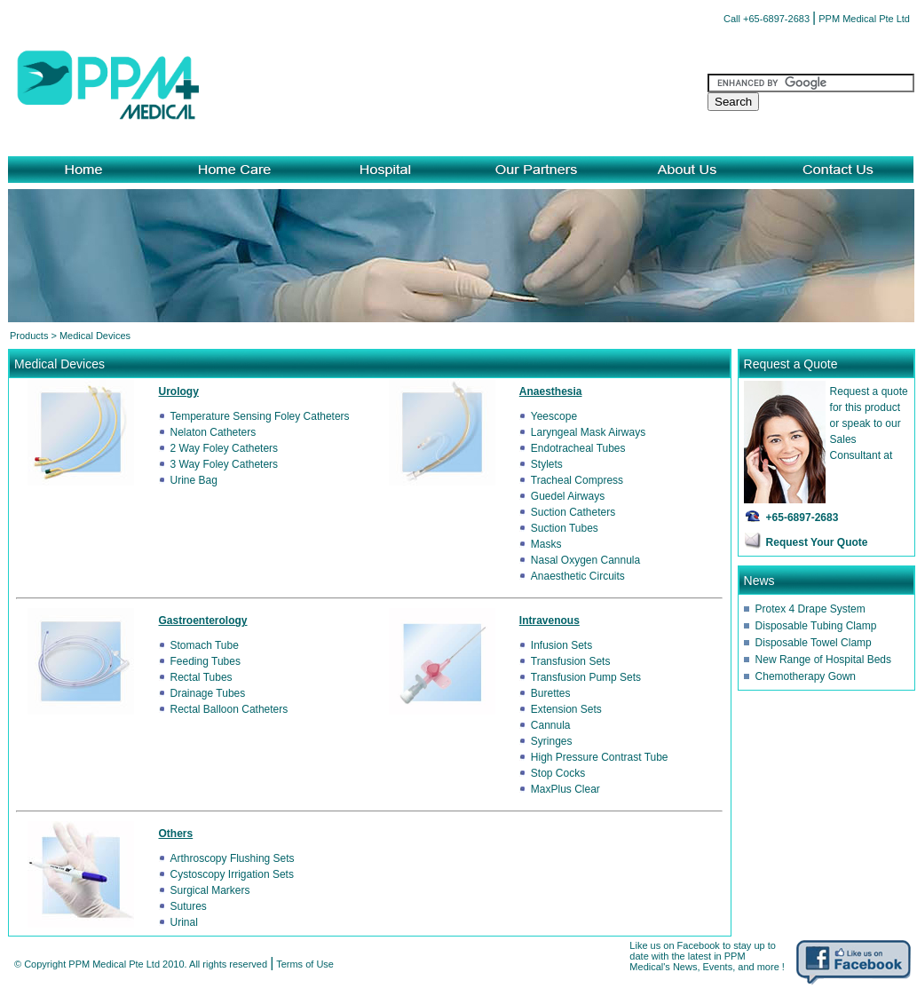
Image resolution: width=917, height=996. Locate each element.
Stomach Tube (204, 645)
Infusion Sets (561, 645)
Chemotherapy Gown (805, 676)
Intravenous (549, 620)
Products (29, 335)
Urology (179, 391)
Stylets (547, 464)
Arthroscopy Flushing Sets (232, 858)
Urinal (184, 922)
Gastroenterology (203, 620)
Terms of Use (305, 964)
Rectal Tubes (201, 677)
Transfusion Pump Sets (586, 677)
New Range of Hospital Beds (823, 659)
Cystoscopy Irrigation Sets (232, 874)
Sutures (188, 906)
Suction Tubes (564, 528)
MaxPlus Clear (565, 789)
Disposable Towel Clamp (813, 642)
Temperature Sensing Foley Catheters (260, 416)
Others (176, 833)
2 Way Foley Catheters (224, 448)
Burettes (551, 693)
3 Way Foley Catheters (224, 464)
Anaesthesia (550, 391)
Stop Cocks (558, 773)
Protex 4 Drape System (810, 609)
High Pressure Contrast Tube (599, 757)
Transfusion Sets (571, 661)
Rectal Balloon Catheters (229, 709)
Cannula (551, 725)
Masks (546, 544)
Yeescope (554, 416)
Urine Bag (193, 480)
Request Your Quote (817, 542)
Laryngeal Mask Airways (588, 432)
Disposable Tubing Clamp (816, 626)
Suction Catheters (573, 512)
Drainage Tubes (208, 693)
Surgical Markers (210, 890)
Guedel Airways (568, 496)
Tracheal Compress (577, 480)
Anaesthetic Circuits (578, 576)
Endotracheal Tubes (578, 448)
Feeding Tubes (205, 661)
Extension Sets (566, 709)
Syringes (552, 741)
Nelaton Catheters (213, 432)
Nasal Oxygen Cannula (585, 560)
